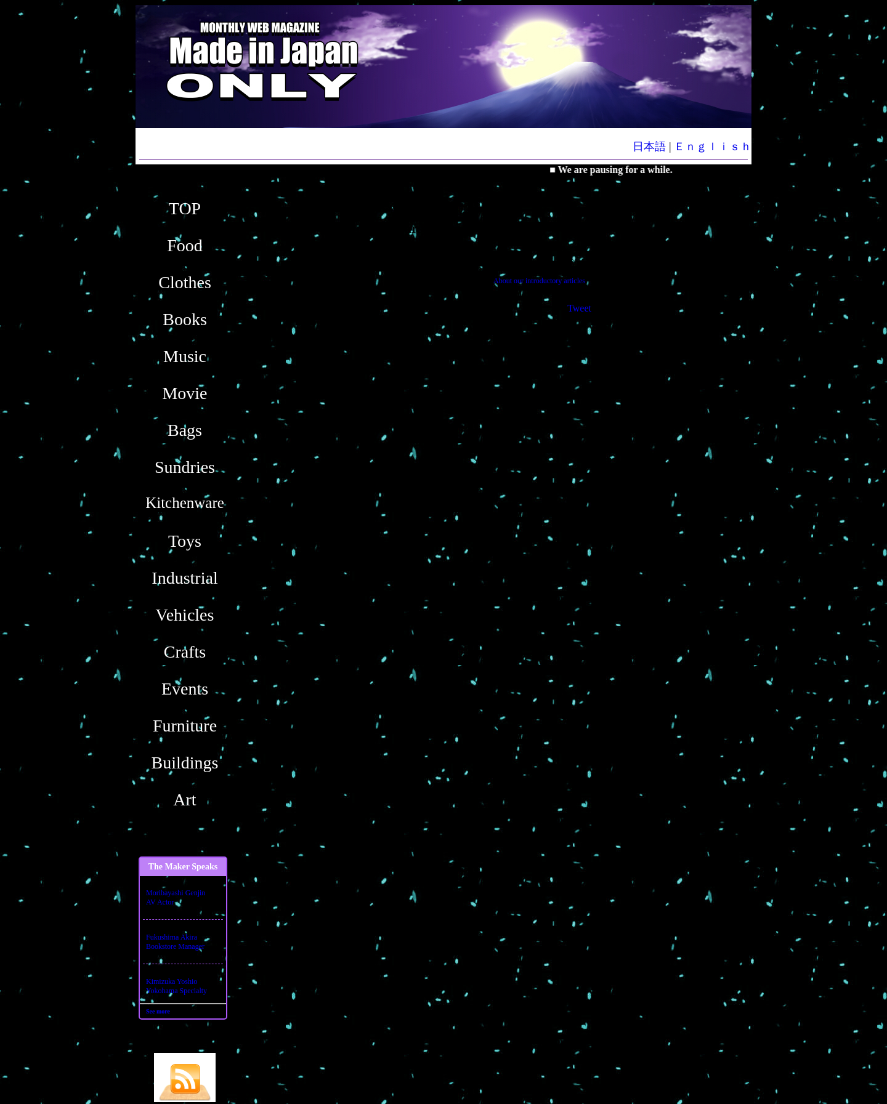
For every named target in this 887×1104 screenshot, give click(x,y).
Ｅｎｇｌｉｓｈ (712, 146)
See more (158, 1011)
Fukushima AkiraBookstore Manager (175, 942)
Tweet (579, 308)
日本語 (649, 146)
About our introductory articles (539, 280)
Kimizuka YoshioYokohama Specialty (176, 986)
